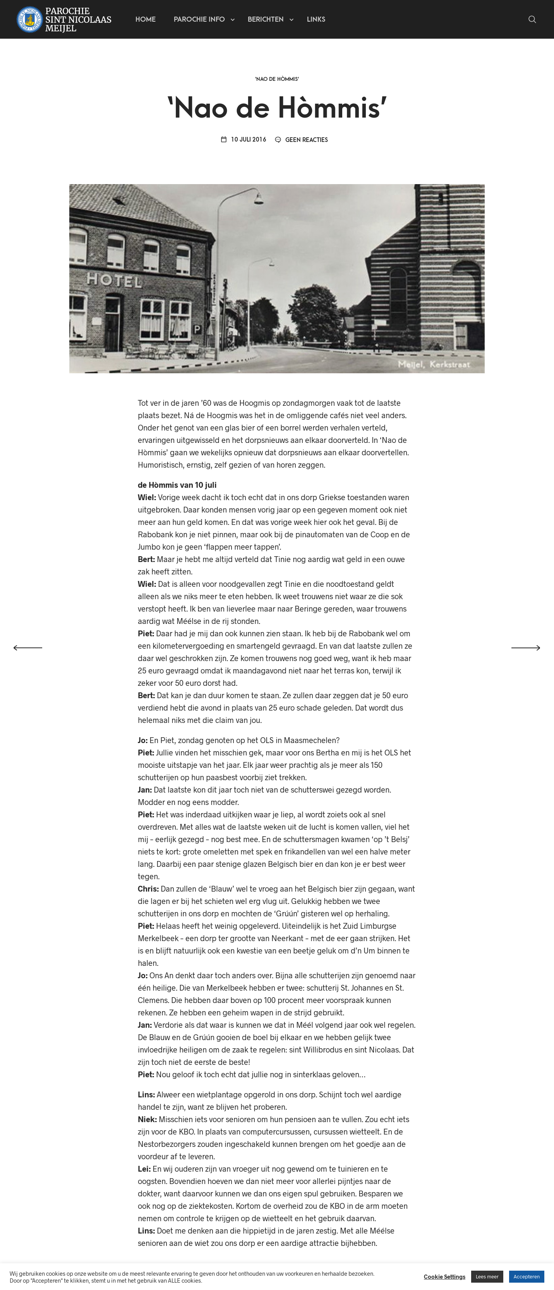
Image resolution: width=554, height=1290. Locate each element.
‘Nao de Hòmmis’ (277, 79)
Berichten (266, 19)
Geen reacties (301, 140)
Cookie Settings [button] (444, 1276)
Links (316, 19)
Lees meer (487, 1276)
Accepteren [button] (527, 1276)
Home (145, 19)
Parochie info (199, 19)
